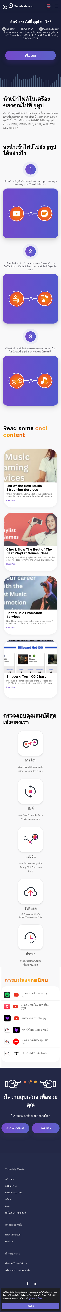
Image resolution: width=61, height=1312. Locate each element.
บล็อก (8, 1199)
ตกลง (30, 1306)
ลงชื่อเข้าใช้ (11, 1186)
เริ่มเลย (30, 55)
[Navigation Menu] (56, 6)
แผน (7, 1206)
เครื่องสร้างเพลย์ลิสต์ (15, 1212)
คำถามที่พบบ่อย (15, 1128)
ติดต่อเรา (46, 1128)
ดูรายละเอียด (35, 1298)
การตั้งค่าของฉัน (13, 1192)
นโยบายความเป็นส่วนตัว (17, 1270)
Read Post (10, 500)
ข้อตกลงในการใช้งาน (16, 1263)
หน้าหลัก (9, 1179)
